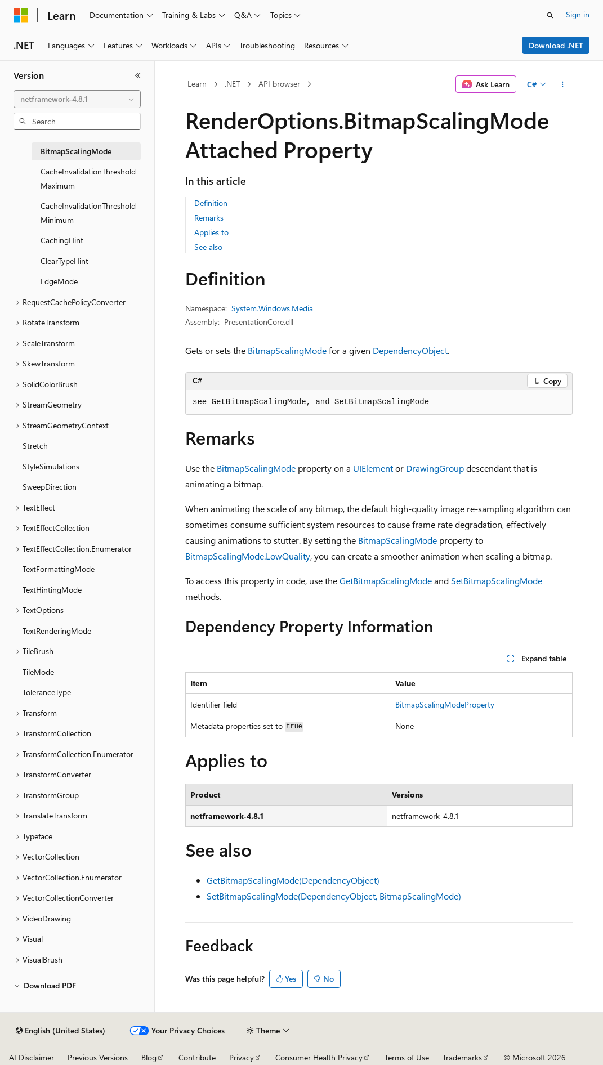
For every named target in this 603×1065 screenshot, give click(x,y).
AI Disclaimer (31, 1057)
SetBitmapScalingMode (496, 581)
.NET (232, 83)
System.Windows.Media (272, 308)
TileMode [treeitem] (38, 671)
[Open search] (550, 15)
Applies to (211, 232)
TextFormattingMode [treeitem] (59, 568)
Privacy (241, 1057)
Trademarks (462, 1057)
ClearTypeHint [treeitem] (64, 261)
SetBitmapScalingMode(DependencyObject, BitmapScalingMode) (334, 896)
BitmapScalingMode (287, 350)
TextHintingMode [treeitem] (52, 589)
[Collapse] (138, 75)
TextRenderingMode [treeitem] (57, 630)
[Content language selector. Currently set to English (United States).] (60, 1031)
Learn (197, 83)
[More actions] (563, 84)
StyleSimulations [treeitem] (51, 466)
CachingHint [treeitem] (62, 240)
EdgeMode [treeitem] (59, 281)
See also (208, 246)
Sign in (577, 14)
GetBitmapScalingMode (386, 581)
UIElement (373, 468)
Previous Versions (98, 1057)
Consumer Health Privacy (319, 1057)
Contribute (197, 1057)
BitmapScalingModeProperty (444, 704)
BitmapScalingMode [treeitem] (76, 151)
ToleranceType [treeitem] (47, 692)
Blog (149, 1057)
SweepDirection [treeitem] (50, 486)
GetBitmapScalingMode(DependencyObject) (293, 880)
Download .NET (556, 45)
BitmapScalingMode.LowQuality (247, 556)
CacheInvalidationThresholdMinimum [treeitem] (88, 212)
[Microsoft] (21, 15)
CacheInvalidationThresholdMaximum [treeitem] (88, 178)
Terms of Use (407, 1057)
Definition (210, 203)
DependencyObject (410, 350)
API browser (279, 83)
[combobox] (77, 99)
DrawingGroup (435, 468)
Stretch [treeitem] (35, 445)
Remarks (209, 217)
